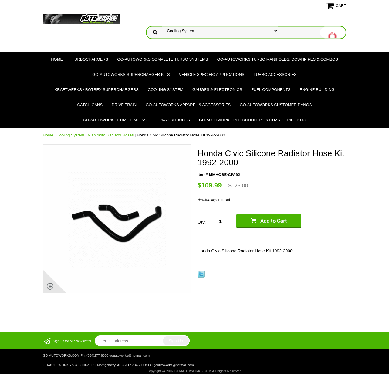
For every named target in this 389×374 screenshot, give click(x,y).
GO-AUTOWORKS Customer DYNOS (276, 105)
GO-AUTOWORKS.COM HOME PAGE (117, 120)
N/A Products (175, 120)
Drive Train (124, 105)
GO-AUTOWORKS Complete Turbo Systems (162, 59)
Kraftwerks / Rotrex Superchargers (97, 89)
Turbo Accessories (274, 74)
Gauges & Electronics (217, 89)
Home (57, 59)
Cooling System (165, 89)
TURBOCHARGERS (90, 59)
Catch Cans (90, 105)
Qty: (202, 221)
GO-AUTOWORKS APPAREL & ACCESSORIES (188, 105)
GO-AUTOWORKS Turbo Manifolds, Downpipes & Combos (277, 59)
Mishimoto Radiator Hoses (110, 135)
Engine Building (317, 89)
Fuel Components (271, 89)
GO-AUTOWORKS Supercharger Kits (131, 74)
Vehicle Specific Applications (212, 74)
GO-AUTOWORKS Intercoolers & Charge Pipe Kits (252, 120)
